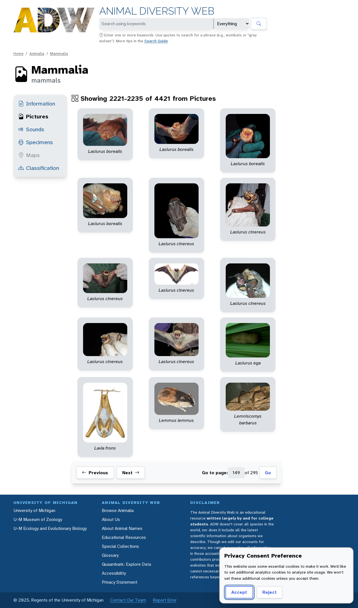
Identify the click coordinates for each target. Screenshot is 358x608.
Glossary (110, 555)
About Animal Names (122, 528)
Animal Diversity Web (156, 11)
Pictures (33, 116)
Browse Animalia (118, 510)
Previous (95, 472)
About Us (111, 519)
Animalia (36, 53)
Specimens (35, 142)
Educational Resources (124, 537)
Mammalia (59, 53)
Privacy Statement (119, 582)
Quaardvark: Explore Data (126, 564)
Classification (38, 168)
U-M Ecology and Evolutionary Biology (50, 528)
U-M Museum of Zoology (37, 519)
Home (18, 53)
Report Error (164, 600)
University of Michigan (34, 510)
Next (130, 472)
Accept (239, 592)
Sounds (31, 129)
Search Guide (156, 40)
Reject (269, 592)
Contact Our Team (128, 600)
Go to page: (215, 473)
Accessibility (114, 573)
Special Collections (120, 546)
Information (36, 103)
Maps (29, 155)
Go (268, 473)
